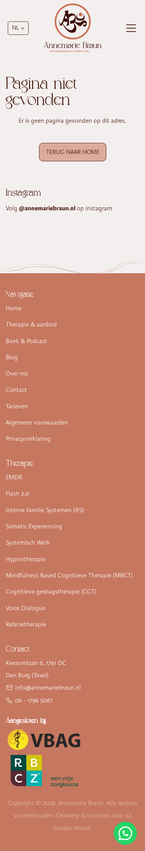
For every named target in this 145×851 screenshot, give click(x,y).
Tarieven (17, 406)
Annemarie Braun (81, 803)
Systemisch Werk (28, 542)
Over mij (17, 373)
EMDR (14, 477)
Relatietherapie (26, 624)
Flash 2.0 (17, 493)
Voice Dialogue (25, 608)
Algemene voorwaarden (37, 422)
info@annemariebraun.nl (48, 688)
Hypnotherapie (26, 559)
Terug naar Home (72, 152)
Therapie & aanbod (31, 324)
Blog (12, 357)
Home (14, 308)
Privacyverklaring (28, 439)
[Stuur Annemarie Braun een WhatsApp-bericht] (125, 833)
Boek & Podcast (26, 341)
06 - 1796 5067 (34, 700)
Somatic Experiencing (34, 526)
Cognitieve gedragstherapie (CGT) (51, 592)
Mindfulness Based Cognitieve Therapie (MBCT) (69, 575)
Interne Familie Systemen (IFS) (45, 510)
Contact (16, 390)
